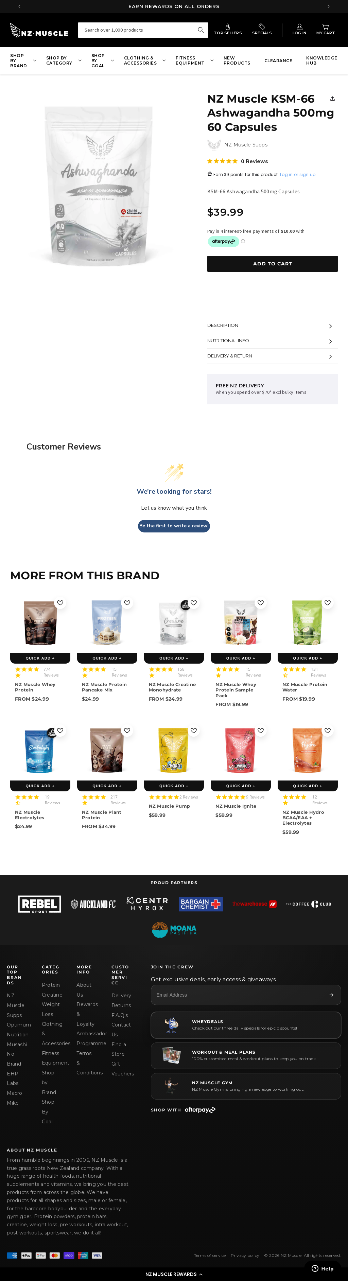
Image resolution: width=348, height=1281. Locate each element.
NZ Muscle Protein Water (304, 687)
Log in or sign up (297, 175)
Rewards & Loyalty (85, 1014)
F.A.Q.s (119, 1015)
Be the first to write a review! (174, 526)
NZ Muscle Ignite (235, 806)
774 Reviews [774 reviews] (51, 672)
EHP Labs (12, 1079)
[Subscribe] (331, 995)
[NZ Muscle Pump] (174, 750)
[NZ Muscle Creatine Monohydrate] (174, 623)
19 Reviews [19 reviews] (52, 800)
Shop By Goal (48, 1111)
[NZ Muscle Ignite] (241, 750)
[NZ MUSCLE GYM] (246, 1086)
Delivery (120, 996)
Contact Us (120, 1030)
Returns (120, 1005)
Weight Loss (51, 1009)
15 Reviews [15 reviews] (119, 672)
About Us (83, 990)
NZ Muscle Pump (169, 806)
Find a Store (118, 1049)
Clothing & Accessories (51, 1034)
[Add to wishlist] (60, 603)
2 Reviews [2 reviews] (188, 797)
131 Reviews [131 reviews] (318, 672)
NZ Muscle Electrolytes (29, 814)
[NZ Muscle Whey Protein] (40, 623)
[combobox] (143, 30)
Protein (51, 985)
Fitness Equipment (51, 1058)
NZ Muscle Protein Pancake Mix (104, 687)
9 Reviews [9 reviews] (255, 797)
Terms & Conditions (85, 1063)
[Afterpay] (200, 1110)
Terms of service (210, 1255)
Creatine (51, 995)
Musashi (16, 1044)
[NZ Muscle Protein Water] (308, 623)
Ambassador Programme (85, 1039)
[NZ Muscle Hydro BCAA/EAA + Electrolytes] (308, 750)
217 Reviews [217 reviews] (118, 800)
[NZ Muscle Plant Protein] (107, 750)
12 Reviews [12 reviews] (320, 800)
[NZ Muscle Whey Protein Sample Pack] (241, 623)
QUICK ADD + (40, 658)
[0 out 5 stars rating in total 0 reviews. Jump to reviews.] (237, 161)
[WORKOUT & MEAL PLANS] (246, 1055)
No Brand (14, 1059)
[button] (174, 1274)
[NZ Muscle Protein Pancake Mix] (107, 623)
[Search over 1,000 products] (200, 29)
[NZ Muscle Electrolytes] (40, 750)
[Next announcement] (328, 6)
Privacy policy (245, 1255)
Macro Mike (14, 1098)
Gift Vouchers (120, 1069)
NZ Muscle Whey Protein (35, 687)
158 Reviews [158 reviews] (185, 672)
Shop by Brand (49, 1082)
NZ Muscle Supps (15, 1005)
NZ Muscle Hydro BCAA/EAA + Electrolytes (303, 817)
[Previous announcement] (19, 6)
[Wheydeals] (246, 1025)
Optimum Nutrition (16, 1030)
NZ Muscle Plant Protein (102, 814)
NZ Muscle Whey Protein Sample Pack (235, 690)
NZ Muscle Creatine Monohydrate (172, 687)
